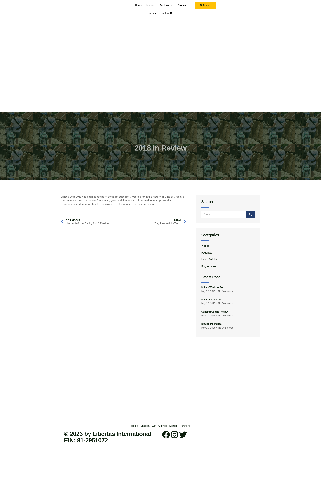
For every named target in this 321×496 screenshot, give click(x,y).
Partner (152, 13)
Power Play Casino (211, 299)
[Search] (250, 214)
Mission (150, 5)
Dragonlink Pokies (211, 323)
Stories (182, 5)
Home (138, 5)
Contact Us (167, 13)
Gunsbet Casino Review (214, 311)
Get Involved (166, 5)
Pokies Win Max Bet (212, 287)
